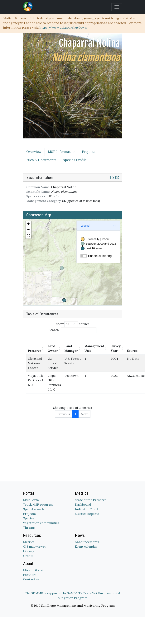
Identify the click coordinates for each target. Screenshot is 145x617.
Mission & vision (34, 570)
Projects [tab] (88, 152)
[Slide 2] (72, 133)
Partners (29, 575)
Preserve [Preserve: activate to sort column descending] (34, 351)
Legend (84, 225)
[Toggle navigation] (116, 7)
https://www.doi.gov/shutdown (63, 27)
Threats (29, 527)
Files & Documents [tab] (41, 160)
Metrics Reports (87, 514)
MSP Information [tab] (61, 152)
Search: (72, 330)
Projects (29, 514)
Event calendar (86, 546)
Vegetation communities (41, 523)
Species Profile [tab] (75, 160)
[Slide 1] (66, 133)
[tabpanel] (72, 297)
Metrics (29, 542)
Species (28, 518)
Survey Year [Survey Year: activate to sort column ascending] (115, 348)
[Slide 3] (79, 133)
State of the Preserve (90, 500)
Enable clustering (100, 255)
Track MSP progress (38, 504)
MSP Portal (31, 500)
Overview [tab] (33, 152)
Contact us (31, 579)
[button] (28, 224)
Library (28, 551)
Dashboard (83, 504)
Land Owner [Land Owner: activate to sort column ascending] (53, 348)
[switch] (83, 255)
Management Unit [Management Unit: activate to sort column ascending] (94, 348)
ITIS (114, 177)
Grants (28, 556)
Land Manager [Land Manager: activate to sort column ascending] (71, 348)
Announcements (87, 542)
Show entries (72, 324)
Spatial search (33, 509)
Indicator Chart (86, 509)
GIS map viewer (34, 546)
